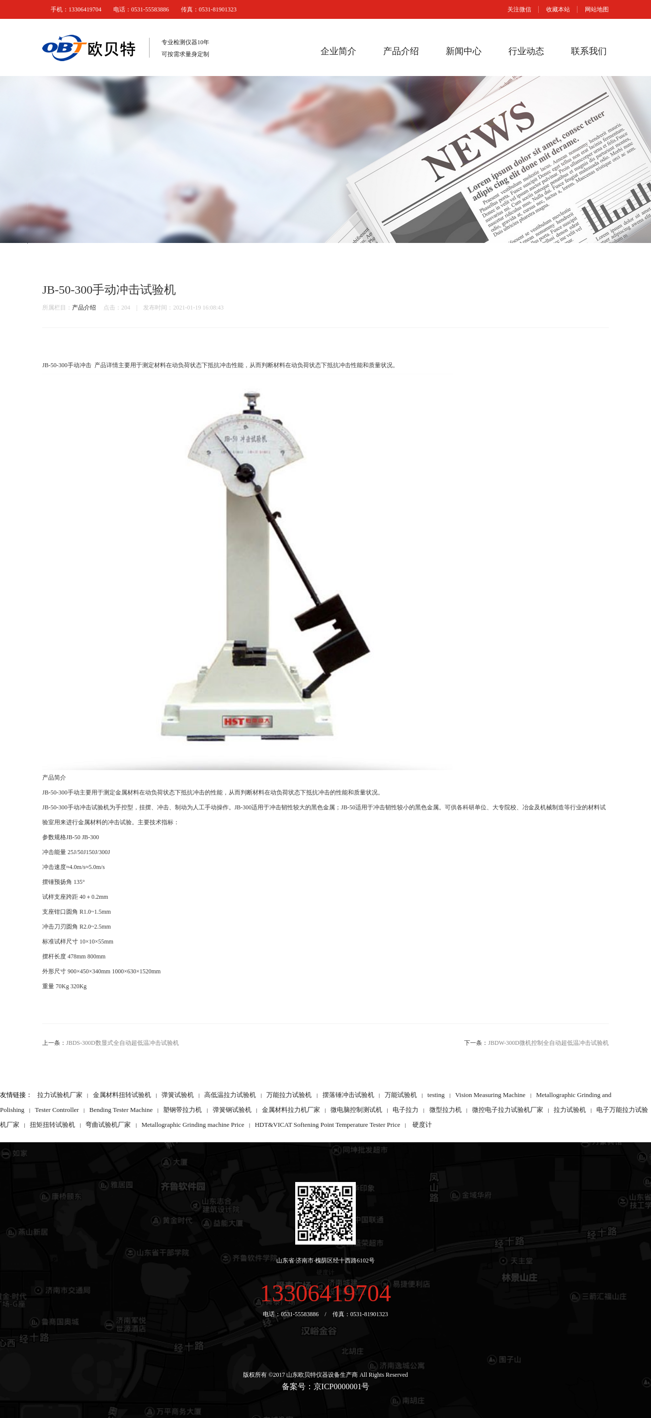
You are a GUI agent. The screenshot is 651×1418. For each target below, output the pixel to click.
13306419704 (325, 1293)
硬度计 (422, 1124)
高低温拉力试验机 (230, 1095)
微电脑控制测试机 (356, 1109)
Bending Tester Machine (121, 1109)
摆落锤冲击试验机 (348, 1095)
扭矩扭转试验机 (52, 1124)
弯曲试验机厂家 (108, 1124)
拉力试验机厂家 (59, 1095)
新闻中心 (464, 51)
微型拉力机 (445, 1109)
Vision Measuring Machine (490, 1095)
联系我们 (589, 51)
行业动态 (526, 51)
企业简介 (338, 51)
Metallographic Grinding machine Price (193, 1124)
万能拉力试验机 (289, 1095)
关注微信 (519, 9)
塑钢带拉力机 (182, 1109)
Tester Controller (57, 1109)
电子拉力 (405, 1109)
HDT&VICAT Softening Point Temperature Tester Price (327, 1124)
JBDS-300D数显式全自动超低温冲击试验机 (122, 1042)
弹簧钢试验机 (232, 1109)
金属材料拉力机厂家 (291, 1109)
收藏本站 (558, 9)
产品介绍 (401, 51)
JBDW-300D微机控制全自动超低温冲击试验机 (548, 1042)
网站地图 (597, 9)
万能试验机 (401, 1095)
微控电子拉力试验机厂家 (507, 1109)
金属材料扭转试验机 (122, 1095)
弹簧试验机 (178, 1095)
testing (436, 1095)
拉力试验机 (570, 1109)
